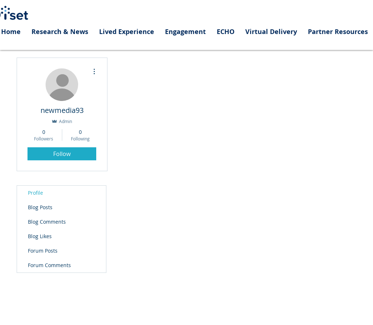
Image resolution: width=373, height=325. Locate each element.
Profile (35, 192)
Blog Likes (40, 236)
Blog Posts (40, 207)
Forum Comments (49, 265)
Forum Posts (43, 250)
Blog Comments (47, 221)
